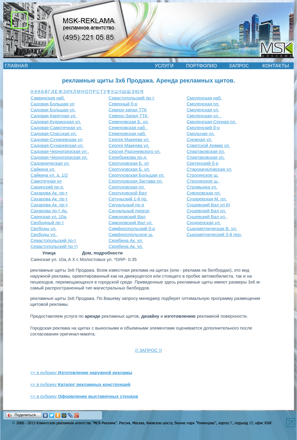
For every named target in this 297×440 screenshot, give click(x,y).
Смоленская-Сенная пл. (212, 121)
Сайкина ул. (43, 169)
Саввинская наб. (48, 97)
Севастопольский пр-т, (131, 97)
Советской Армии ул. (208, 145)
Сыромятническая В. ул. (212, 228)
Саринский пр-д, (47, 186)
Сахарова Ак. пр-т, (49, 204)
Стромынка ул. (202, 186)
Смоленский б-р (203, 127)
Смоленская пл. (203, 103)
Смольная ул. (201, 133)
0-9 (34, 91)
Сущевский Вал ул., (207, 216)
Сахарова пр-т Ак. (49, 210)
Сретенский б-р (202, 163)
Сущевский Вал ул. (206, 210)
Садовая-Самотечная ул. (56, 127)
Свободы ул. (43, 228)
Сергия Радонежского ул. (134, 151)
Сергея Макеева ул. (128, 139)
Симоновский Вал (126, 216)
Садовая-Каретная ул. (53, 115)
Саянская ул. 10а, (49, 216)
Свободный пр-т (47, 222)
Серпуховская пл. (126, 186)
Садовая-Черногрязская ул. (59, 157)
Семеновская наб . (127, 127)
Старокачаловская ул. (209, 169)
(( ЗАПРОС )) (148, 350)
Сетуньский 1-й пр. (127, 198)
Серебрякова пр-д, (127, 157)
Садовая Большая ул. (53, 109)
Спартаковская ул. (206, 157)
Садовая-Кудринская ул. (56, 121)
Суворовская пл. (204, 192)
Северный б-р (122, 103)
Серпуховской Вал (127, 192)
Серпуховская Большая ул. (136, 175)
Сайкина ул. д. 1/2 (49, 175)
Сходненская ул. (204, 222)
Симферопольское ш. (130, 234)
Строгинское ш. (203, 175)
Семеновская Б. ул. (128, 121)
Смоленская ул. (203, 109)
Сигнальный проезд (128, 210)
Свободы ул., (44, 234)
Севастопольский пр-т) (54, 246)
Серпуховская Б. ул (128, 163)
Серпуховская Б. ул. (129, 169)
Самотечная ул (46, 180)
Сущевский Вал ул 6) (208, 204)
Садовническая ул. (50, 163)
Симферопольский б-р (131, 228)
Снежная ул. (199, 139)
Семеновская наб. (127, 133)
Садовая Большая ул (52, 103)
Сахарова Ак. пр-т (49, 192)
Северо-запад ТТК (127, 109)
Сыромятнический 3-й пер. (214, 234)
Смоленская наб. (204, 97)
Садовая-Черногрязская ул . (60, 151)
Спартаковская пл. (206, 151)
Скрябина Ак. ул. (125, 240)
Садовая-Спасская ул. (54, 133)
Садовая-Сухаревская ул (56, 139)
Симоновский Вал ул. (130, 222)
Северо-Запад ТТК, (128, 115)
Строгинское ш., (203, 180)
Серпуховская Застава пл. (135, 180)
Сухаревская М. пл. (207, 198)
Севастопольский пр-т (53, 240)
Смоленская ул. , (204, 115)
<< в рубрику (81, 372)
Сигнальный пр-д (126, 204)
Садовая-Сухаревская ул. (57, 145)
